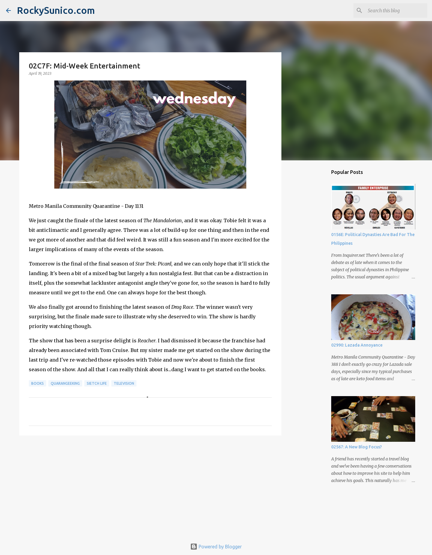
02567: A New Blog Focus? (356, 446)
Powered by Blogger (216, 546)
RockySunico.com (56, 10)
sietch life (97, 383)
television (124, 383)
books (37, 383)
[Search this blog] (395, 10)
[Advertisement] (150, 486)
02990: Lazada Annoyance (356, 345)
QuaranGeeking (65, 383)
